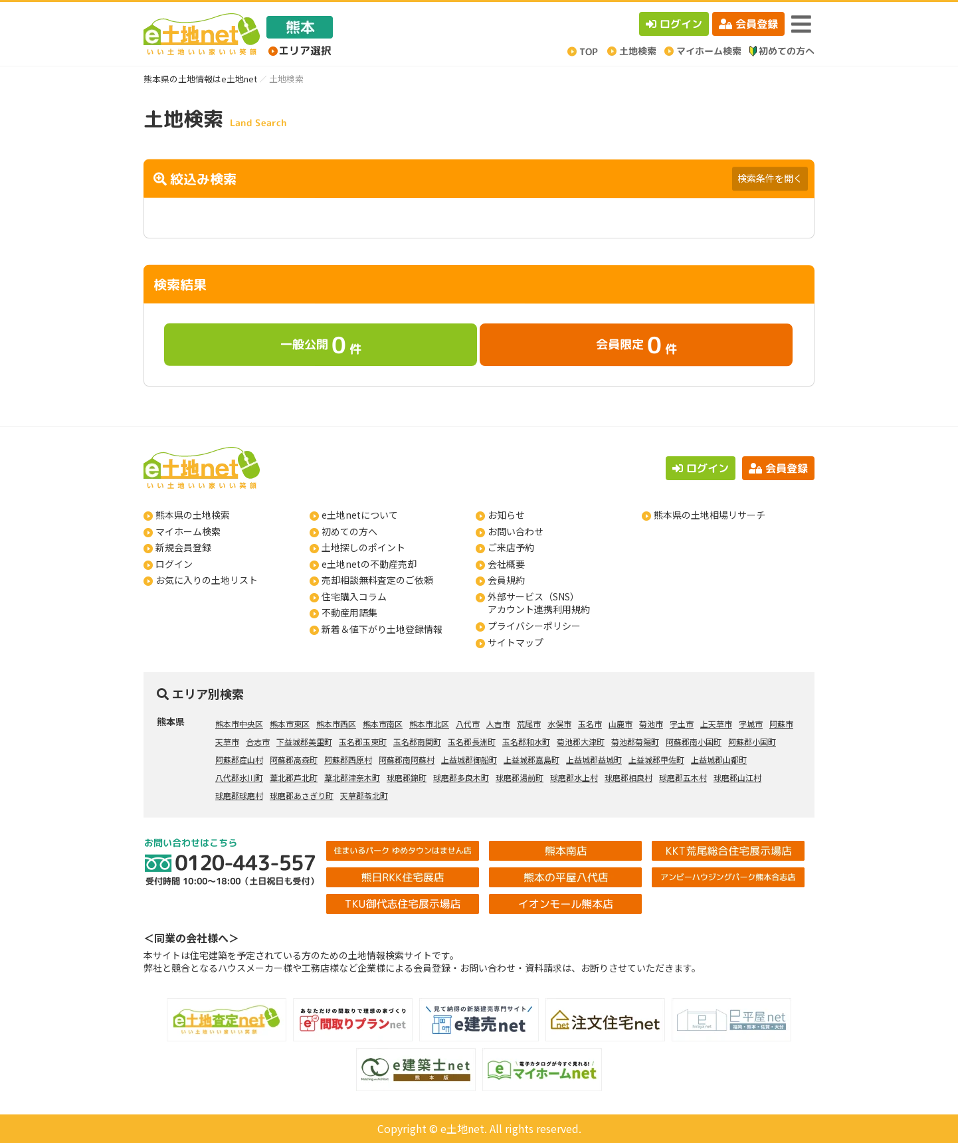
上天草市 (716, 723)
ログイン (674, 24)
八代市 (468, 723)
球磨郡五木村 (683, 777)
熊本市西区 (336, 723)
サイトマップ (515, 642)
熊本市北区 (429, 723)
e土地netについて (360, 514)
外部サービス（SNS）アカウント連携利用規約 (539, 603)
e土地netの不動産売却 (369, 564)
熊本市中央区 (239, 723)
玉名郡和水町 (526, 741)
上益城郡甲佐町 (656, 759)
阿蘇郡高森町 (294, 759)
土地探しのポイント (363, 547)
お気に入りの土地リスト (206, 579)
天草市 (227, 741)
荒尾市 (529, 723)
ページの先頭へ (929, 1114)
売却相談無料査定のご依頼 (377, 579)
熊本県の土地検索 (192, 514)
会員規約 (506, 579)
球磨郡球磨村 (239, 795)
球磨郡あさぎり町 (302, 795)
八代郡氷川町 (239, 777)
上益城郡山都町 (719, 759)
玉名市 (590, 723)
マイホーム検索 (188, 531)
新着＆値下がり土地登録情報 (382, 629)
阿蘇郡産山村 (239, 759)
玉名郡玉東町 (363, 741)
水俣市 (559, 723)
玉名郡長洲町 (472, 741)
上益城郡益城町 (594, 759)
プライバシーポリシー (534, 625)
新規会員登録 (183, 547)
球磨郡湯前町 (519, 777)
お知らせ (506, 514)
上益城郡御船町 (469, 759)
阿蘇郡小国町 (752, 741)
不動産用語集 (349, 612)
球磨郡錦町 (407, 777)
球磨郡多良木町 (461, 777)
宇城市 (751, 723)
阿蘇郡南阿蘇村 (406, 759)
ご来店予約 (511, 547)
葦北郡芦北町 (294, 777)
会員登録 (748, 24)
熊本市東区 (290, 723)
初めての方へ (349, 531)
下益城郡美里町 (304, 741)
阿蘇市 (781, 723)
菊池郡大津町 (581, 741)
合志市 (258, 741)
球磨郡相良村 (628, 777)
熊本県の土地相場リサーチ (709, 514)
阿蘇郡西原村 (348, 759)
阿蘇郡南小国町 (693, 741)
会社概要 (506, 564)
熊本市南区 (383, 723)
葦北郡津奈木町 (352, 777)
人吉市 (498, 723)
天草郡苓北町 (364, 795)
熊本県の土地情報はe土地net (200, 78)
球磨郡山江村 (737, 777)
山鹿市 (620, 723)
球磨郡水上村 (574, 777)
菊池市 (651, 723)
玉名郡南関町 (417, 741)
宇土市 (682, 723)
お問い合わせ (515, 531)
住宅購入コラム (354, 596)
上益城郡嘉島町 (531, 759)
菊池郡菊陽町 (635, 741)
